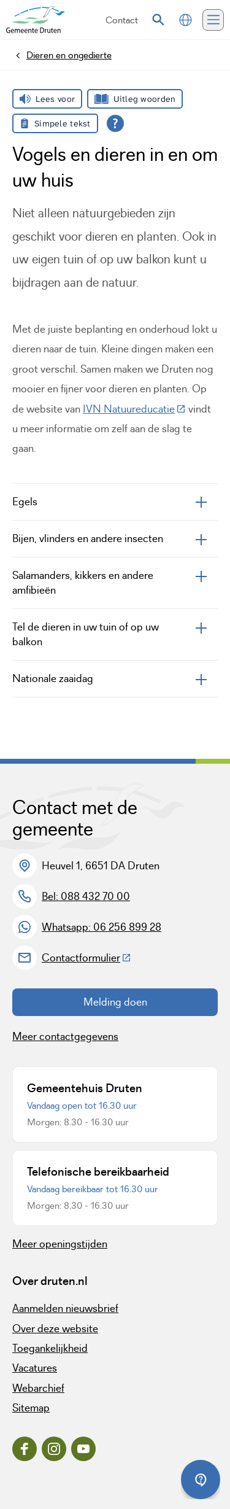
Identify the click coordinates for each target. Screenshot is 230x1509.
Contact (121, 20)
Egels (24, 501)
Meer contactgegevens (65, 1036)
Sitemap (31, 1407)
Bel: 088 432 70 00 (86, 896)
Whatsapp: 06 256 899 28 (101, 927)
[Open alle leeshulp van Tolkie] (115, 123)
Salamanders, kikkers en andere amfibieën (82, 582)
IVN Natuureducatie (134, 409)
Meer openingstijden (59, 1244)
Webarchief (38, 1388)
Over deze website (55, 1328)
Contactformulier (86, 957)
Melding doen (115, 1002)
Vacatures (34, 1368)
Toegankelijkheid (50, 1348)
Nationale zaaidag (52, 678)
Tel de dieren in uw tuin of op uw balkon (85, 634)
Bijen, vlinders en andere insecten (87, 538)
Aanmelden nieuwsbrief (65, 1308)
